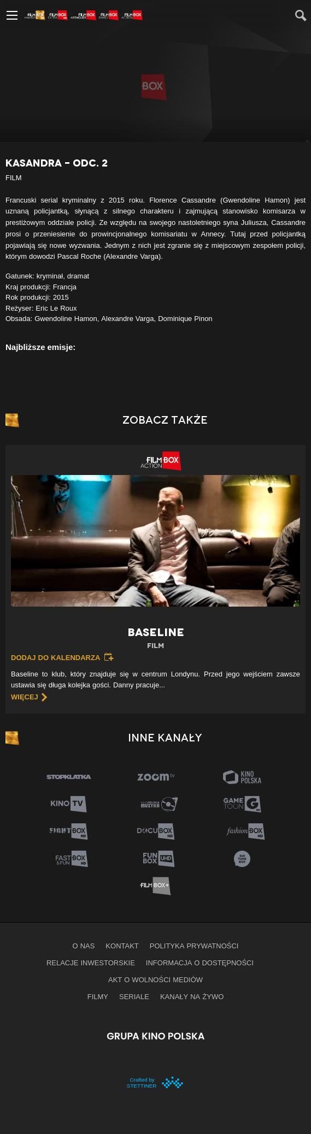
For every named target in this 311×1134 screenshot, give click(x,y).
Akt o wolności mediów (155, 979)
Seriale (134, 996)
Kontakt (121, 945)
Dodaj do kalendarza (55, 657)
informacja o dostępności (200, 962)
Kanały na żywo (192, 996)
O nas (84, 945)
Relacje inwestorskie (90, 962)
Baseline (155, 638)
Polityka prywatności (194, 945)
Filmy (97, 996)
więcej (24, 696)
